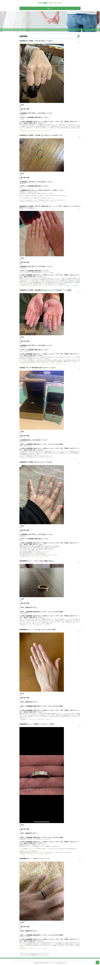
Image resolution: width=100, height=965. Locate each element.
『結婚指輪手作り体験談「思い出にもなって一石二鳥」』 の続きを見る (34, 556)
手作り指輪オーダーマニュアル (50, 3)
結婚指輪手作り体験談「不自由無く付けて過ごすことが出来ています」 (41, 135)
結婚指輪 (79, 42)
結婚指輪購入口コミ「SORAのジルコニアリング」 (35, 858)
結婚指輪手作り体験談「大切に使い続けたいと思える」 (36, 41)
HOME (93, 29)
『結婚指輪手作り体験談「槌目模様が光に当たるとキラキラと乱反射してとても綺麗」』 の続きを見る (40, 362)
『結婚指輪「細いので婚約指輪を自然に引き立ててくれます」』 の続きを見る (35, 457)
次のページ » (34, 954)
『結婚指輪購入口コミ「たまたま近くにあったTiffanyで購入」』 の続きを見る (35, 719)
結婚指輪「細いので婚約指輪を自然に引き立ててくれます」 (38, 367)
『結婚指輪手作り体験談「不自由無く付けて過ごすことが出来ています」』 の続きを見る (37, 201)
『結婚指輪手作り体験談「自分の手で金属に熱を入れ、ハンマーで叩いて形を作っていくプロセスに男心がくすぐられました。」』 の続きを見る (48, 285)
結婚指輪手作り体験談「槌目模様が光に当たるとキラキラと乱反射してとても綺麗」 (45, 290)
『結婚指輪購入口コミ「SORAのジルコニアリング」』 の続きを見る (33, 948)
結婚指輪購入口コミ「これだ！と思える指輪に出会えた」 (37, 561)
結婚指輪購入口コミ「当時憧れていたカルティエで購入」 (37, 724)
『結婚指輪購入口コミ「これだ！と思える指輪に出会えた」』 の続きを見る (34, 624)
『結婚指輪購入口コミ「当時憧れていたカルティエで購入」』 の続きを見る (34, 853)
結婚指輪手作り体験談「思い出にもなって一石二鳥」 (36, 462)
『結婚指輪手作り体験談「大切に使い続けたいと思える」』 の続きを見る (34, 130)
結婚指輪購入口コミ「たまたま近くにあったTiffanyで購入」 (38, 629)
